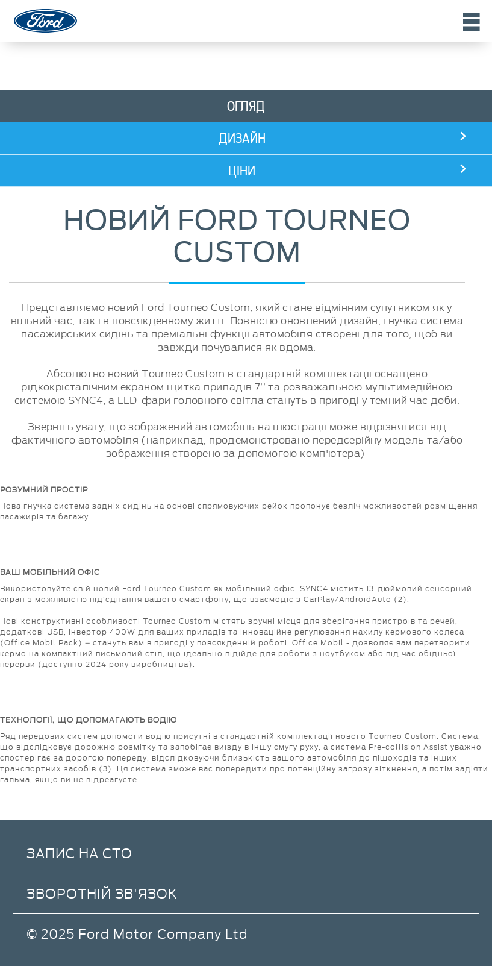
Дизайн (242, 138)
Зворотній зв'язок (102, 892)
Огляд (246, 106)
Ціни (241, 170)
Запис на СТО (79, 852)
